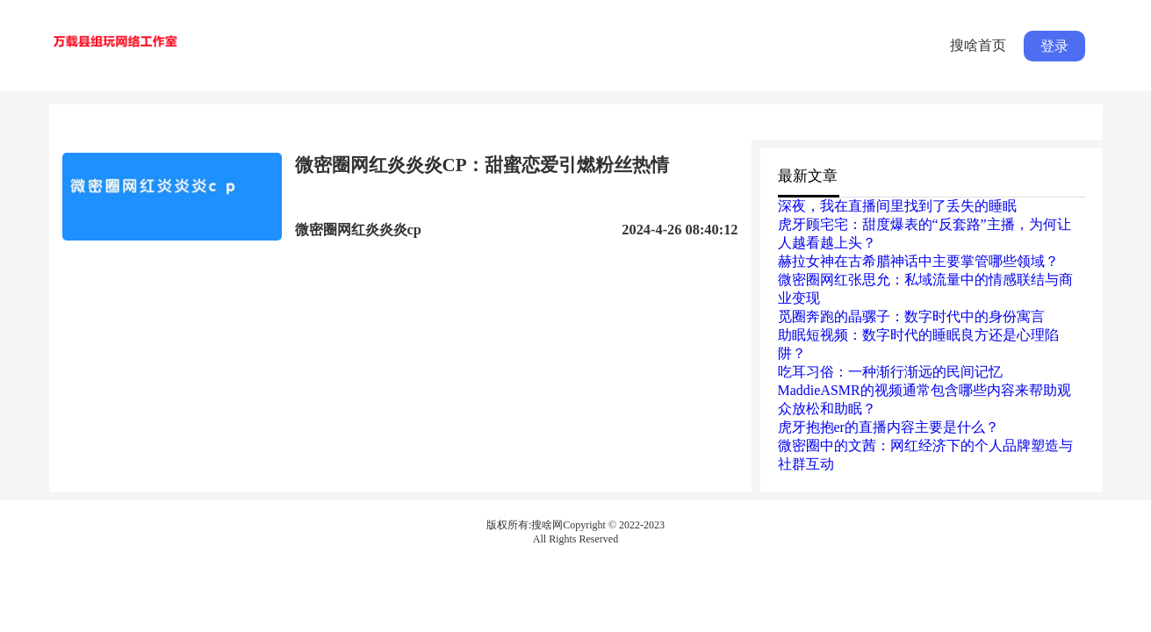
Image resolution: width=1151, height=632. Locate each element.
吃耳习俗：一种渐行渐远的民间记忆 (890, 371)
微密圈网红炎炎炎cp (358, 229)
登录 (1054, 46)
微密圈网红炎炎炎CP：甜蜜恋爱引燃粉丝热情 (482, 165)
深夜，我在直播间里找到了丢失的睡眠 (897, 205)
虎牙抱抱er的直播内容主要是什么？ (888, 427)
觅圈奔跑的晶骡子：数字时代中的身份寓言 (911, 316)
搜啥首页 (978, 45)
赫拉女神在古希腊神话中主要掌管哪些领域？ (918, 261)
